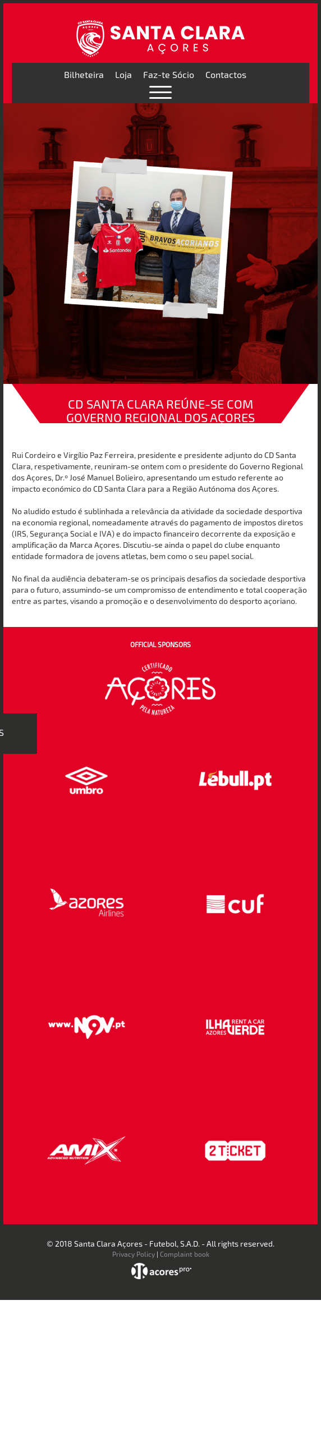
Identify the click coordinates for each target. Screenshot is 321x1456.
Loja (123, 74)
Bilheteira (84, 74)
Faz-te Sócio (168, 74)
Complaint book (184, 1254)
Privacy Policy (133, 1254)
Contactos (225, 74)
